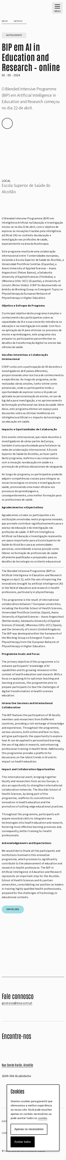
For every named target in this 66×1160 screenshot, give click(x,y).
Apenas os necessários (28, 1129)
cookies (42, 1118)
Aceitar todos (22, 1141)
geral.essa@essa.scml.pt (17, 1003)
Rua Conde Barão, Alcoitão (17, 1065)
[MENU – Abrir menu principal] (57, 8)
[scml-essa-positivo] (19, 7)
